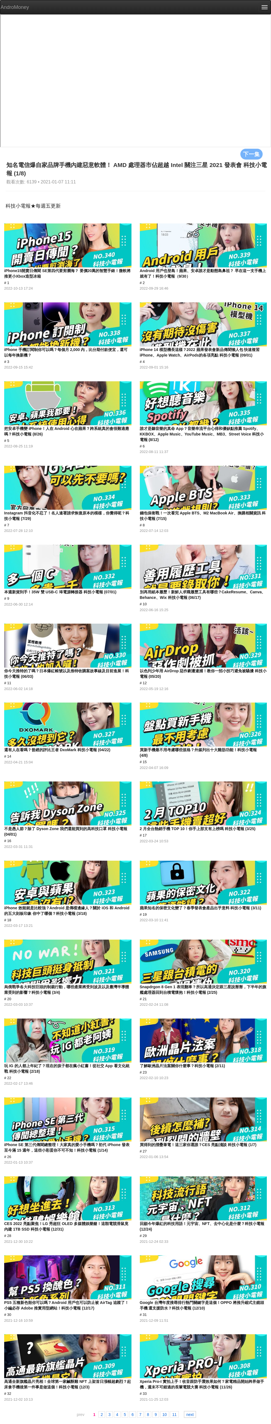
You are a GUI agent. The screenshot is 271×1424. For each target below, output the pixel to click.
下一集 (251, 154)
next (190, 1414)
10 (164, 1414)
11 (174, 1414)
